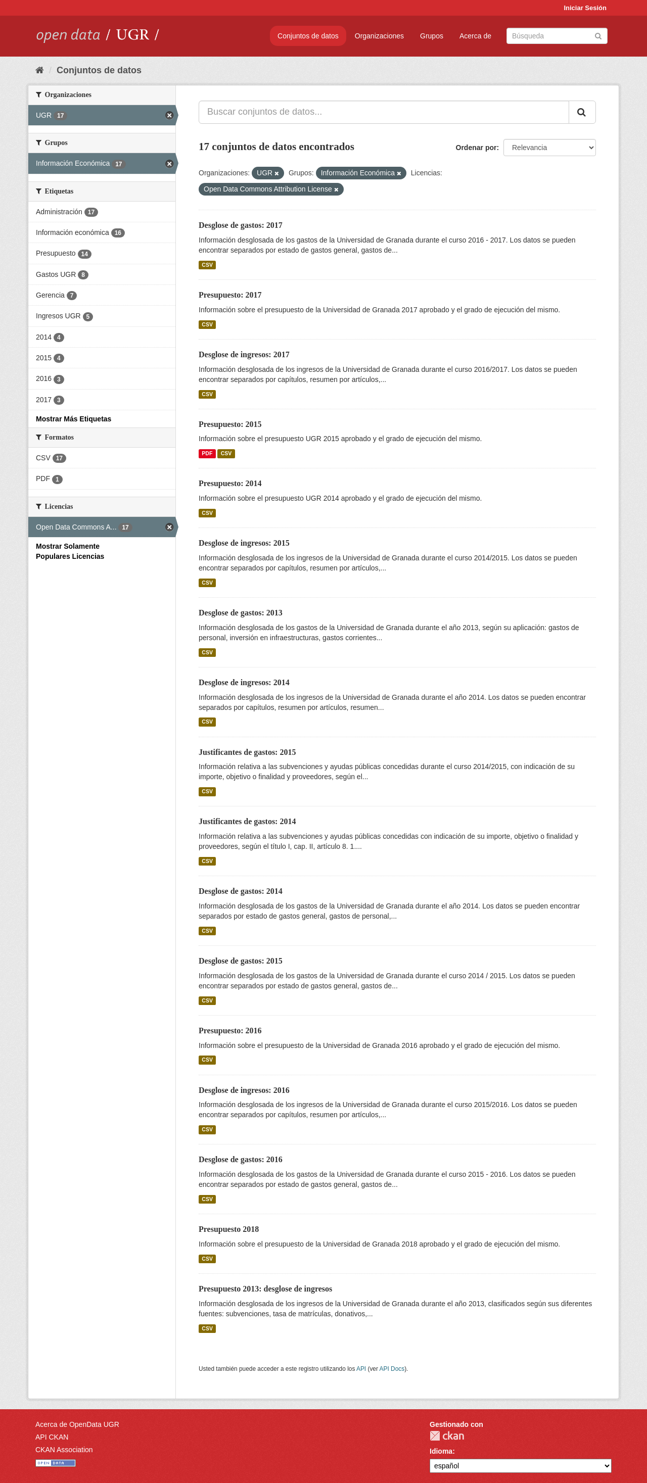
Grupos (431, 36)
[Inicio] (39, 70)
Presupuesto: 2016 (230, 1030)
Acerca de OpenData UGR (77, 1424)
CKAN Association (64, 1450)
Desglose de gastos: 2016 (241, 1159)
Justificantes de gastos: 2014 (247, 821)
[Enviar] (598, 35)
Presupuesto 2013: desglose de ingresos (265, 1288)
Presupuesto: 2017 (230, 295)
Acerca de (475, 36)
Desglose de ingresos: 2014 (244, 682)
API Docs (392, 1368)
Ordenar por (476, 147)
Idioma (441, 1451)
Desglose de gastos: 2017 (241, 225)
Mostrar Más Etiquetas (73, 419)
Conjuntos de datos (308, 36)
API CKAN (51, 1437)
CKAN (447, 1435)
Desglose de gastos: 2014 (241, 891)
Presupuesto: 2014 (230, 483)
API (361, 1368)
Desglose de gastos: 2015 (241, 960)
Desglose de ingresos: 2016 (244, 1090)
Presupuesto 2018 (229, 1229)
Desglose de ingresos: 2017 (244, 354)
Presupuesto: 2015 (230, 424)
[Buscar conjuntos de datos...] (384, 112)
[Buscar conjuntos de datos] (557, 36)
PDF (207, 453)
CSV (207, 265)
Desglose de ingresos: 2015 (244, 543)
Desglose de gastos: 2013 (241, 612)
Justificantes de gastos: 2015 (247, 752)
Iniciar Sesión (585, 8)
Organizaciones (379, 36)
